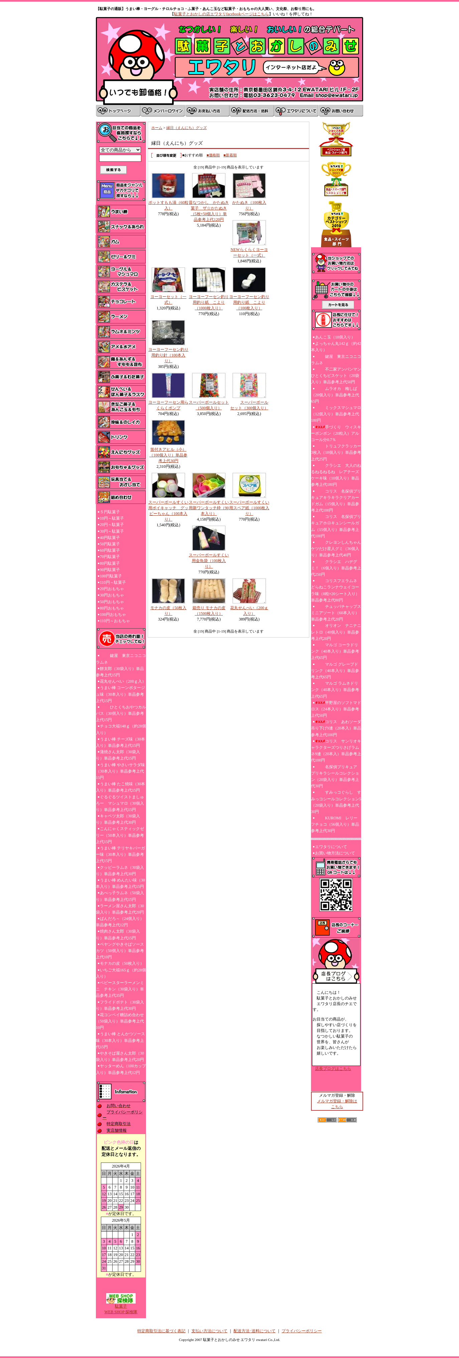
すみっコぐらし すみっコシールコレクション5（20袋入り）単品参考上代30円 (336, 802)
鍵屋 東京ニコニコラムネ (121, 658)
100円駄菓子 (111, 576)
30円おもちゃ (112, 595)
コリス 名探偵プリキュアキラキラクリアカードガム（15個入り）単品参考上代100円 (336, 501)
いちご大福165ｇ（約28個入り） (121, 973)
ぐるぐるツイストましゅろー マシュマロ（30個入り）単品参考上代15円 (120, 803)
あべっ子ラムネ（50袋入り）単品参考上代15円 (120, 896)
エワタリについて (331, 846)
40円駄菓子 (110, 537)
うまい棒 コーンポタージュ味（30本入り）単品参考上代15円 (120, 694)
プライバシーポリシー (302, 1331)
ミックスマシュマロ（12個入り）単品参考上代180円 (336, 414)
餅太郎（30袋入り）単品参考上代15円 (120, 671)
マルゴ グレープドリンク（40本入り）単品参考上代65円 (335, 670)
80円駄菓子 (110, 563)
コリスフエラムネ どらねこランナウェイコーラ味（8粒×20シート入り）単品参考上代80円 (335, 590)
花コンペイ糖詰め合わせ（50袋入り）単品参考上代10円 (120, 1021)
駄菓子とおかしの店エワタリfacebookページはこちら (221, 14)
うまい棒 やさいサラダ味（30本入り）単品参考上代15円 (120, 771)
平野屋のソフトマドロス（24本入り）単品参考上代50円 (336, 709)
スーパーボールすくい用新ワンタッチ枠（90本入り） (209, 508)
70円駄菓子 (110, 556)
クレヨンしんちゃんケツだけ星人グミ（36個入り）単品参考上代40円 (336, 548)
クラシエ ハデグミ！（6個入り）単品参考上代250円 (336, 568)
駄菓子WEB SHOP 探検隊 (121, 1307)
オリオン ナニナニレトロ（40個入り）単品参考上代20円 (336, 632)
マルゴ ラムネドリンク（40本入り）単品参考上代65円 (335, 689)
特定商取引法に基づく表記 (161, 1331)
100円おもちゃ (113, 614)
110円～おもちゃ (115, 621)
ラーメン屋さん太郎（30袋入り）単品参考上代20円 (120, 909)
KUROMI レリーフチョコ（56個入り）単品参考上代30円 (335, 824)
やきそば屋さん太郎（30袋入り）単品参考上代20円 (120, 1056)
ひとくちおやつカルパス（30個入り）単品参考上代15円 (121, 713)
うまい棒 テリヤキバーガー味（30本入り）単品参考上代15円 (120, 854)
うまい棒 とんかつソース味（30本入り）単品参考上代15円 (120, 1040)
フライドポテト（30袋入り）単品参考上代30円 (120, 1005)
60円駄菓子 (110, 550)
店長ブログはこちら (333, 1068)
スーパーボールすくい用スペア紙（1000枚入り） (249, 508)
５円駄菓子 (110, 512)
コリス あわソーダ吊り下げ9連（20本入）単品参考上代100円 (336, 728)
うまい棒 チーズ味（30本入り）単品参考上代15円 (120, 742)
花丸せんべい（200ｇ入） (123, 681)
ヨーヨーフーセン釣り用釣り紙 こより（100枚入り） (249, 302)
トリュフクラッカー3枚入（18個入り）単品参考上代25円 (336, 452)
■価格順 (213, 155)
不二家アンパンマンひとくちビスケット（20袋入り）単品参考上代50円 (336, 375)
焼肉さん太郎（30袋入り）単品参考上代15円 (118, 934)
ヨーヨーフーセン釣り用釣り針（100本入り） (168, 355)
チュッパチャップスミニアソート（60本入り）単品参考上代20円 (336, 613)
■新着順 (230, 155)
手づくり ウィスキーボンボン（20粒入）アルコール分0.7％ (336, 433)
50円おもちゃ (112, 601)
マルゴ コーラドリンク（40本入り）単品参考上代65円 (335, 651)
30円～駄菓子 (112, 531)
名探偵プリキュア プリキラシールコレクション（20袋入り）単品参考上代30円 (336, 777)
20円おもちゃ (112, 588)
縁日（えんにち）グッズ (186, 128)
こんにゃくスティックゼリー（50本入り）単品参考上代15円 (120, 835)
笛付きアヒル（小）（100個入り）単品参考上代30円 (168, 455)
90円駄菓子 (110, 569)
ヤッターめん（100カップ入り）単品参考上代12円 (121, 1069)
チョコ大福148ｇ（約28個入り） (121, 729)
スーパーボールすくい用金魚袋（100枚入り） (209, 561)
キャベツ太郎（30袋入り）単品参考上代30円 (118, 819)
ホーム (156, 128)
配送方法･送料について (255, 1331)
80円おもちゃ (112, 608)
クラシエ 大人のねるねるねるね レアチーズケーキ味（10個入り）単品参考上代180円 (336, 475)
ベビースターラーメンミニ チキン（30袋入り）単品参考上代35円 (120, 989)
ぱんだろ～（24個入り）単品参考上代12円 (120, 921)
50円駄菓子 (110, 544)
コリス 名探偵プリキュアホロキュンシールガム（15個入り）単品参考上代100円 (336, 526)
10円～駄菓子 (112, 518)
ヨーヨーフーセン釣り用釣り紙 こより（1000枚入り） (209, 302)
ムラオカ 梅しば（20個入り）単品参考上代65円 (335, 395)
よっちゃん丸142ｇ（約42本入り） (336, 346)
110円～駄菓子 (113, 582)
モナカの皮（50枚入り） (122, 963)
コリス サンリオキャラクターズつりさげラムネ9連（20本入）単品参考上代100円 (336, 751)
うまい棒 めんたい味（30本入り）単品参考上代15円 (120, 883)
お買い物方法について (335, 853)
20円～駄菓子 (112, 524)
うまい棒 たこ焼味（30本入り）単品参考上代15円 (120, 787)
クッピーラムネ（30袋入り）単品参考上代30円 (120, 870)
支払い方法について (209, 1331)
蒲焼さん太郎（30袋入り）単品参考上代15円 (118, 755)
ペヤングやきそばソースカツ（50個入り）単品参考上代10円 (120, 950)
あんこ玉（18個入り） (335, 337)
